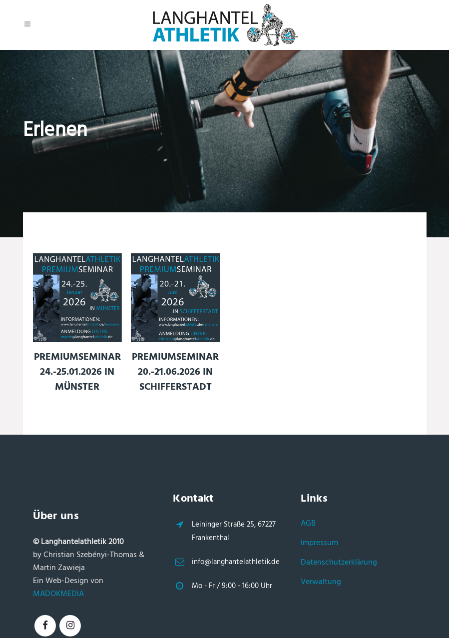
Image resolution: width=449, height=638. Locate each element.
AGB (308, 523)
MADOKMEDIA (58, 594)
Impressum (319, 543)
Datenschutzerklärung (339, 562)
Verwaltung (321, 582)
